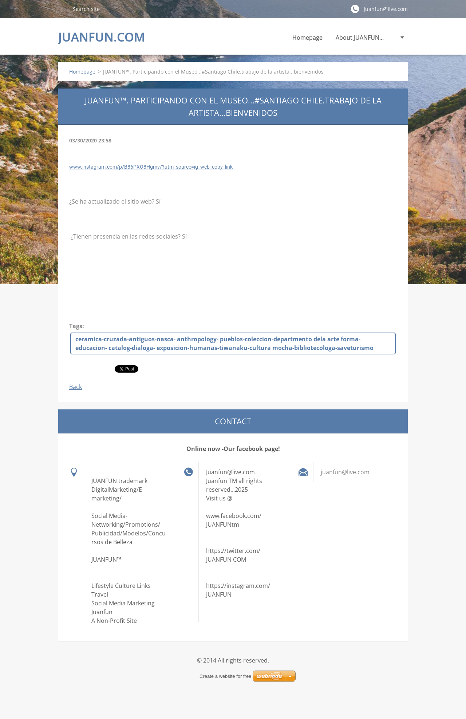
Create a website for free (225, 676)
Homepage (307, 38)
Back (75, 387)
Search (62, 8)
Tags (75, 326)
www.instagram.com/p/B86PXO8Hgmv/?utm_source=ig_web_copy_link (151, 167)
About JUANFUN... (360, 38)
